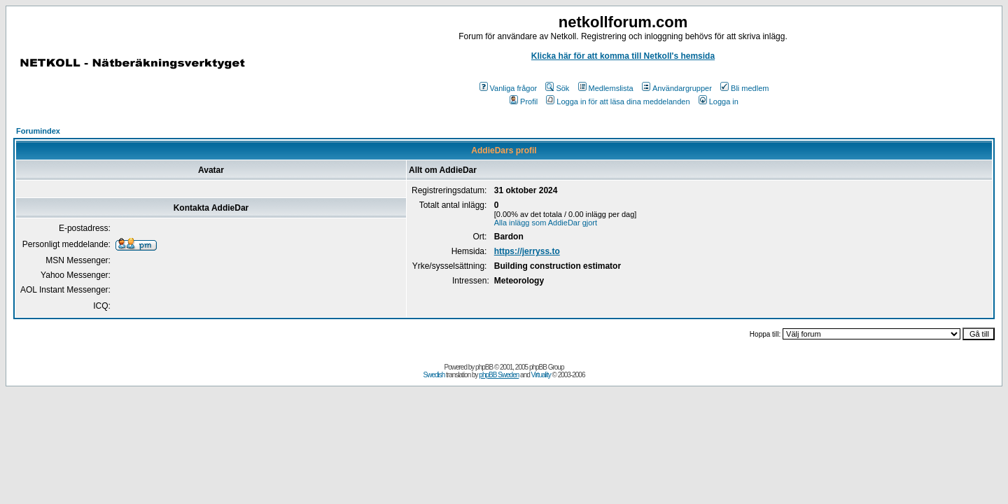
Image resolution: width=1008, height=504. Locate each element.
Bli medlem (744, 88)
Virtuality (541, 375)
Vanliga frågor (508, 88)
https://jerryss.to (527, 251)
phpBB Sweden (499, 375)
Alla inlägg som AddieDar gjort (545, 222)
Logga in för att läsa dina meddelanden (618, 101)
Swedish (434, 375)
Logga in (718, 101)
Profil (524, 101)
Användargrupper (677, 88)
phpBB (484, 367)
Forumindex (38, 131)
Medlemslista (606, 88)
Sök (557, 88)
